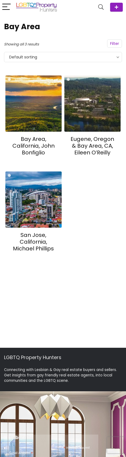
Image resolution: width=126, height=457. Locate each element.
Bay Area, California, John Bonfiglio (33, 145)
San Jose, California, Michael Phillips (33, 241)
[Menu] (6, 7)
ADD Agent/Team (116, 7)
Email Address (21, 453)
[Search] (100, 7)
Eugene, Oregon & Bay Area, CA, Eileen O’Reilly (92, 145)
